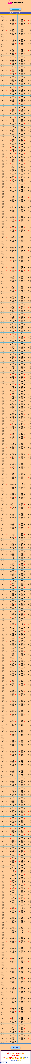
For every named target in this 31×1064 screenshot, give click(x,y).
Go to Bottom (15, 9)
